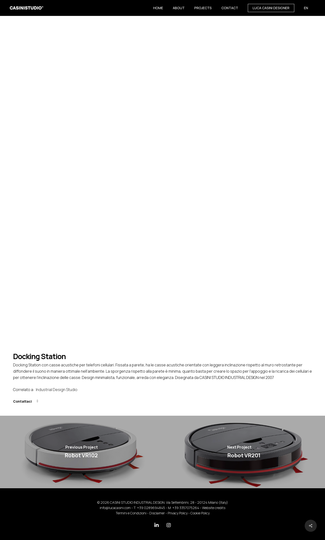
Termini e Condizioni (131, 513)
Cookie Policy (200, 513)
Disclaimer (157, 513)
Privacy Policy (178, 513)
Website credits (213, 507)
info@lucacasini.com (115, 507)
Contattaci (22, 401)
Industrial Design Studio (57, 389)
